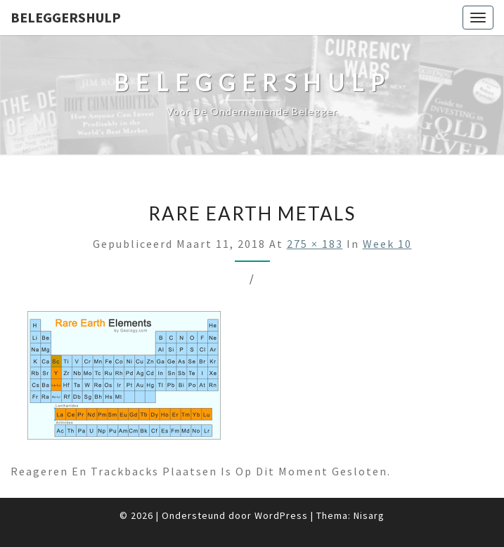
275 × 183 (315, 244)
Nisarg (369, 515)
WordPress (281, 515)
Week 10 (387, 244)
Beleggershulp (66, 17)
